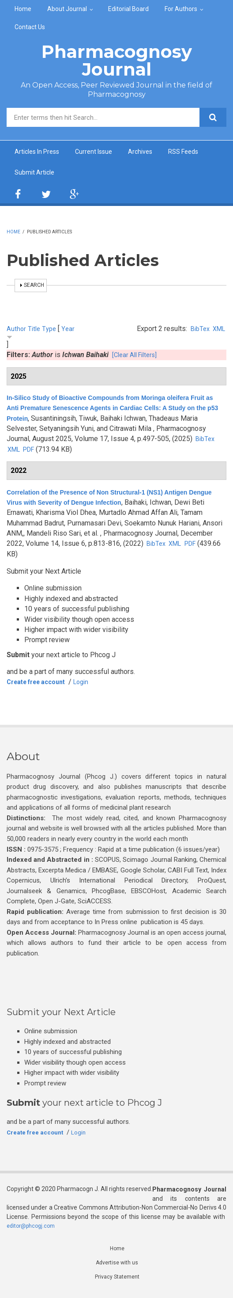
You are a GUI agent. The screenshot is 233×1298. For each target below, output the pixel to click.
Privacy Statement (117, 1282)
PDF (79, 452)
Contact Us (30, 26)
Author (16, 331)
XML (217, 331)
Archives (153, 152)
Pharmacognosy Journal (116, 60)
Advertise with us (117, 1267)
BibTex (196, 331)
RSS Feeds (200, 152)
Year (70, 331)
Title (35, 331)
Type (51, 331)
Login (92, 684)
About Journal (67, 8)
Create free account (41, 684)
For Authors (181, 8)
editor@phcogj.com (34, 1228)
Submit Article (36, 174)
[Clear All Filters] (137, 357)
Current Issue (103, 152)
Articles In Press (41, 152)
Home (23, 8)
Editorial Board (128, 8)
